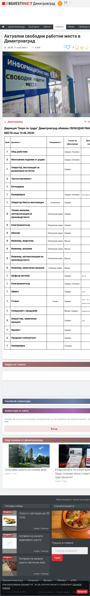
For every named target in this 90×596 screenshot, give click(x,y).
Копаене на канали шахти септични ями (32, 560)
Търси (57, 558)
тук (6, 421)
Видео (48, 581)
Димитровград (15, 121)
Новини (59, 26)
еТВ (73, 581)
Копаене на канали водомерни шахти (31, 537)
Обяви (61, 581)
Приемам (82, 591)
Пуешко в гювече (62, 542)
